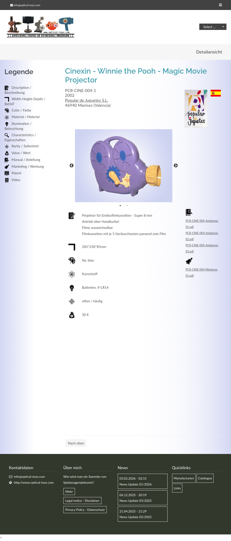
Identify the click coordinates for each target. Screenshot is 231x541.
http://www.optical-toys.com (34, 483)
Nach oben (76, 443)
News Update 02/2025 (136, 517)
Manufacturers (184, 478)
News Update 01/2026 (136, 484)
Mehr (69, 492)
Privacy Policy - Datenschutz (85, 510)
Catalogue (205, 478)
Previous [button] (71, 166)
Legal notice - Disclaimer (82, 501)
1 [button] (120, 206)
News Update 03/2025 (136, 501)
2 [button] (127, 206)
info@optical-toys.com (27, 5)
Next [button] (175, 166)
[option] (123, 166)
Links (177, 488)
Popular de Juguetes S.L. (86, 100)
